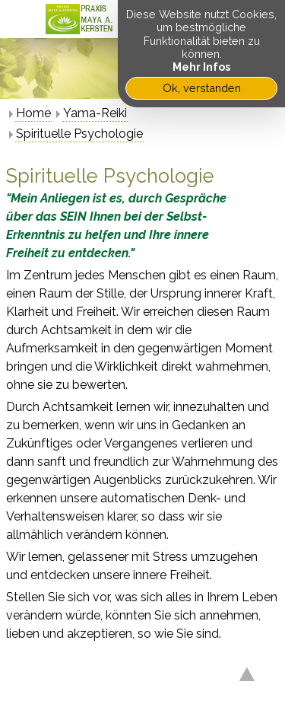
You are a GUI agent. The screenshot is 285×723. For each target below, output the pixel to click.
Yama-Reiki (95, 113)
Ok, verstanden (202, 87)
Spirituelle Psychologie (79, 133)
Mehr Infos (201, 66)
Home (33, 113)
